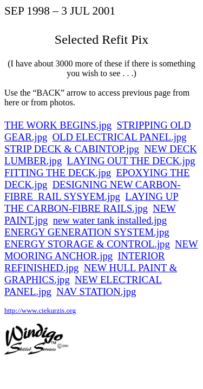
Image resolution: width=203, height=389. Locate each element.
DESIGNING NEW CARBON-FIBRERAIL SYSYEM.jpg (92, 190)
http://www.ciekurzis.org (40, 310)
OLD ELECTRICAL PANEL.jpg (120, 137)
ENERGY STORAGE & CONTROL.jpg (87, 244)
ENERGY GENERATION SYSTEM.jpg (86, 232)
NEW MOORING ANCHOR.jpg (101, 249)
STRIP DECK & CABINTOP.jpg (71, 149)
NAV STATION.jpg (96, 291)
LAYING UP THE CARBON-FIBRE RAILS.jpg (91, 202)
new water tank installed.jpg (110, 220)
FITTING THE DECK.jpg (57, 172)
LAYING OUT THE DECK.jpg (131, 160)
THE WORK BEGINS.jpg (58, 125)
